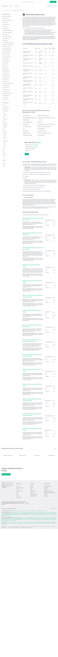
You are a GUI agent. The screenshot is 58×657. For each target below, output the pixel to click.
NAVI (2, 519)
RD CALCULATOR (20, 523)
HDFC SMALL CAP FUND (26, 514)
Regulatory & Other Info (34, 526)
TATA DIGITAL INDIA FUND (35, 513)
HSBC (55, 518)
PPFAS (25, 518)
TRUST (10, 520)
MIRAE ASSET (9, 518)
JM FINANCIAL (34, 519)
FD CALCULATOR (13, 523)
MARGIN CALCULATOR (17, 522)
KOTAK (45, 517)
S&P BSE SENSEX (13, 510)
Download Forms (4, 527)
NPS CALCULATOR (49, 523)
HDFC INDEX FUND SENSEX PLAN (14, 514)
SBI (17, 517)
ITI (12, 519)
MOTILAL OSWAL (30, 518)
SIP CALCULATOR (25, 522)
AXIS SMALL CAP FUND (45, 513)
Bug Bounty (53, 526)
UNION (10, 519)
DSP (47, 517)
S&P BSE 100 (19, 510)
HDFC (23, 517)
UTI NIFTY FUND (7, 515)
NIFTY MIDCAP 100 (33, 510)
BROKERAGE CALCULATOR (8, 522)
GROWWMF (14, 517)
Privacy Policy (42, 526)
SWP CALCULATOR (32, 522)
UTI (25, 517)
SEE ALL (55, 448)
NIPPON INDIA (30, 517)
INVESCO (35, 518)
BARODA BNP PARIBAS (48, 519)
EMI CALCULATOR (27, 523)
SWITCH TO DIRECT (5, 6)
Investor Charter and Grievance (14, 527)
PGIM (39, 519)
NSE (5, 526)
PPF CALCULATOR (34, 523)
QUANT (54, 519)
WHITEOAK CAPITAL (5, 520)
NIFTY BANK (39, 510)
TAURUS (30, 519)
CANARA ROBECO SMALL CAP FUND (44, 514)
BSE (8, 526)
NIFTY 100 (23, 510)
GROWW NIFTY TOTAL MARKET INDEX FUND (12, 513)
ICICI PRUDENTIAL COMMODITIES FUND (27, 512)
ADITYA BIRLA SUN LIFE (46, 518)
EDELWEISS (39, 518)
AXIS (20, 517)
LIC (52, 518)
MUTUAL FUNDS (17, 6)
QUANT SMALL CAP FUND (15, 512)
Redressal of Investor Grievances (25, 527)
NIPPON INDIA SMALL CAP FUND (41, 512)
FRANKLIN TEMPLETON (19, 518)
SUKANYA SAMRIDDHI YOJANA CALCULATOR (43, 522)
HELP (11, 6)
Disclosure (47, 526)
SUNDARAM (4, 518)
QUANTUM (6, 519)
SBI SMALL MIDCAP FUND (25, 513)
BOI (27, 519)
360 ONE (23, 519)
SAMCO (13, 520)
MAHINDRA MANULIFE (17, 519)
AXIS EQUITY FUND (34, 514)
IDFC (13, 518)
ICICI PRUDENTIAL (37, 517)
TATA (42, 517)
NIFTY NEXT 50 (44, 510)
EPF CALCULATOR (42, 523)
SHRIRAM (42, 519)
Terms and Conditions (14, 526)
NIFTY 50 (27, 510)
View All (24, 106)
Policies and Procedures (24, 526)
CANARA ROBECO (53, 517)
